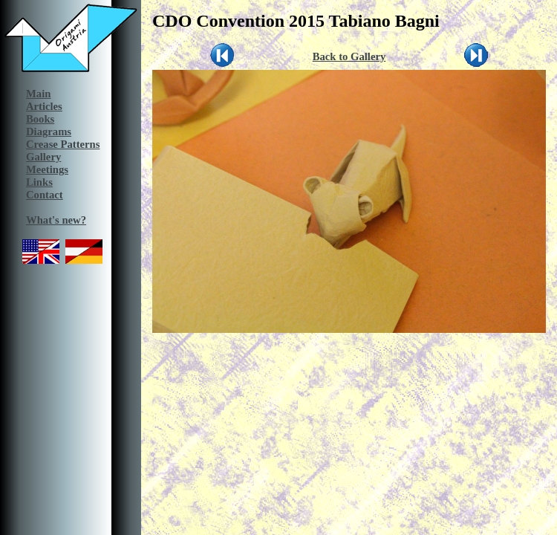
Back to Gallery (349, 56)
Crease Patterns (63, 144)
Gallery (43, 157)
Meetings (47, 169)
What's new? (56, 220)
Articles (44, 106)
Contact (44, 195)
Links (39, 182)
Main (38, 94)
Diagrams (48, 131)
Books (40, 119)
